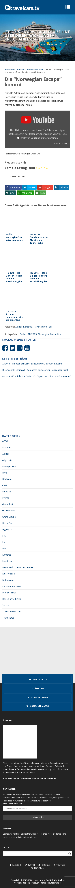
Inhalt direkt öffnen (59, 143)
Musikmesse (8, 573)
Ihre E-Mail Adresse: (12, 803)
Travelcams (8, 617)
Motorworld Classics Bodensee (17, 567)
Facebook (16, 865)
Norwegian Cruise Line (50, 334)
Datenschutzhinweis (51, 883)
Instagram (37, 868)
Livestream (7, 561)
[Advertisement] (37, 407)
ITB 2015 (32, 334)
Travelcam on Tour (35, 69)
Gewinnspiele (8, 510)
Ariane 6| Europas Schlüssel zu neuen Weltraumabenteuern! (32, 363)
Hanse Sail (7, 523)
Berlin (23, 334)
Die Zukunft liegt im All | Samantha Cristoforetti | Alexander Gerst (35, 369)
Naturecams (8, 580)
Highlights (7, 529)
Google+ (44, 865)
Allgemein (7, 460)
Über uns (38, 688)
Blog (4, 472)
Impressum (33, 883)
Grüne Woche (9, 516)
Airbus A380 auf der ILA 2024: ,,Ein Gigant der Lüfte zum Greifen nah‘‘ (36, 376)
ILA (4, 542)
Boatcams (7, 478)
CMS (4, 485)
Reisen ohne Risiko (11, 598)
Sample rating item (20, 168)
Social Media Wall (37, 706)
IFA (4, 535)
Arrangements (9, 466)
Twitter (30, 865)
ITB (4, 548)
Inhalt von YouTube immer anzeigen (39, 137)
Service (5, 605)
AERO (5, 441)
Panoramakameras (11, 586)
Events (5, 497)
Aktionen (6, 447)
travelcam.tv (10, 69)
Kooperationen (38, 697)
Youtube (59, 865)
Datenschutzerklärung (40, 133)
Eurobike (6, 491)
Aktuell (18, 326)
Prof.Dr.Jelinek (9, 592)
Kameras (20, 69)
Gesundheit (7, 504)
